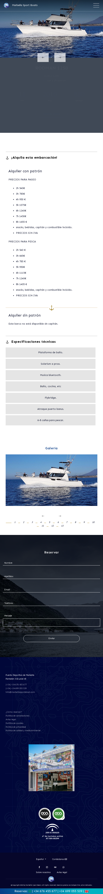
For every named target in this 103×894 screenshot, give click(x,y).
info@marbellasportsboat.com (20, 692)
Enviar (51, 638)
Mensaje (8, 616)
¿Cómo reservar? (14, 712)
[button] (10, 522)
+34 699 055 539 (70, 891)
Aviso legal (11, 719)
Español (40, 859)
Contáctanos (59, 859)
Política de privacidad (16, 727)
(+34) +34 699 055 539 (16, 688)
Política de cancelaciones (17, 716)
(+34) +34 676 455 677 (16, 684)
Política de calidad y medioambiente (23, 730)
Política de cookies (14, 723)
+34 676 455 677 (45, 891)
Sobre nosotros (43, 872)
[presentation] (43, 57)
